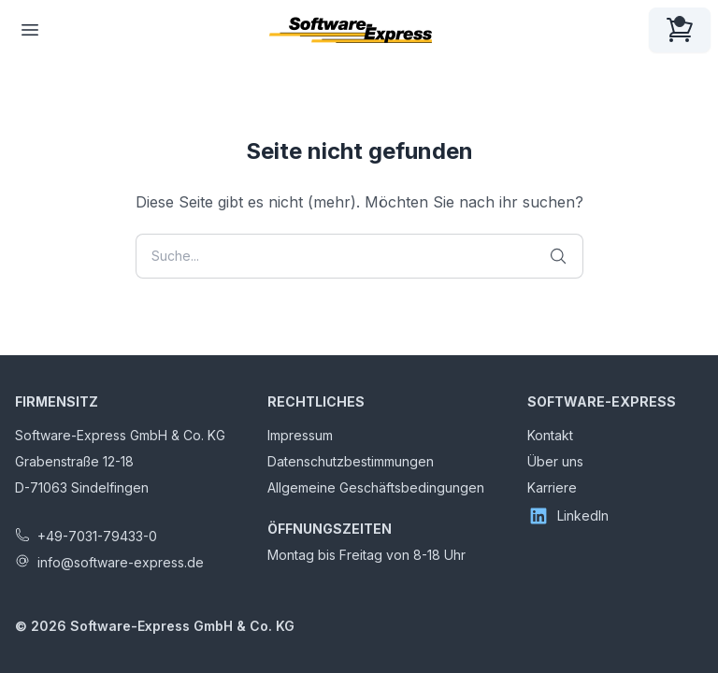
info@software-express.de (120, 562)
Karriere (552, 487)
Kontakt (550, 435)
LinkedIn (568, 516)
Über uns (555, 461)
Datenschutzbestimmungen (350, 461)
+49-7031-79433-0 (97, 536)
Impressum (300, 435)
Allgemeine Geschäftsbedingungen (375, 487)
